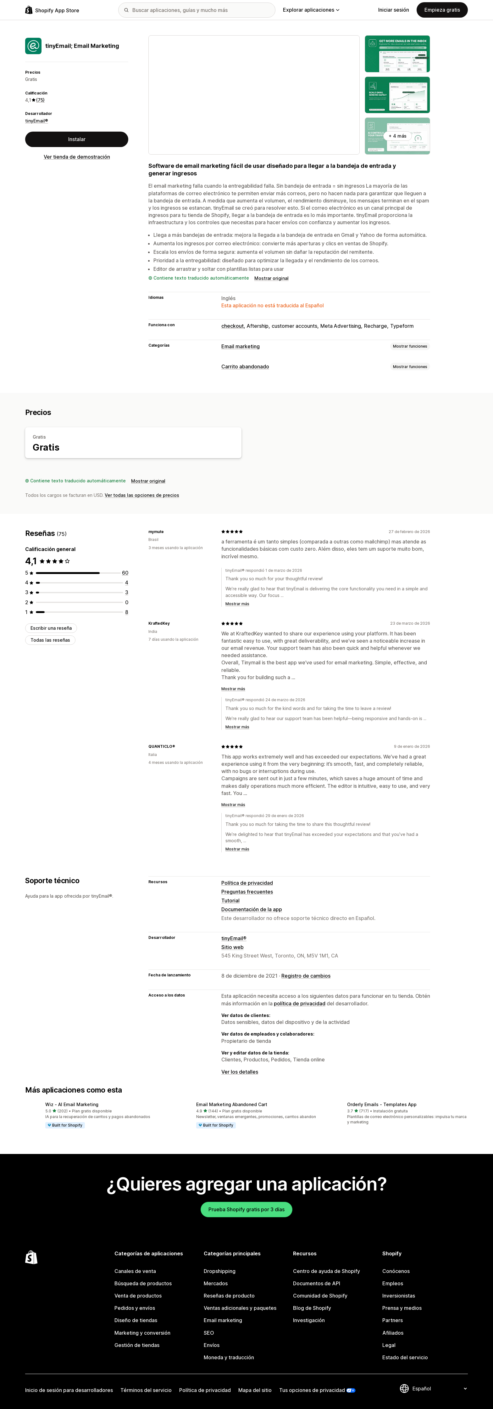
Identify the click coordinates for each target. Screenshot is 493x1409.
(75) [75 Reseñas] (40, 100)
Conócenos (396, 1271)
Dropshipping (219, 1271)
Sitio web (232, 947)
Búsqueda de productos (143, 1283)
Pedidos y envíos (134, 1308)
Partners (392, 1320)
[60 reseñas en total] (125, 573)
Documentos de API (316, 1283)
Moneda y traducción (229, 1357)
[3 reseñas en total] (126, 592)
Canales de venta (135, 1271)
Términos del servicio (146, 1390)
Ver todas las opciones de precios (142, 495)
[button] (95, 1115)
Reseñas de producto (229, 1296)
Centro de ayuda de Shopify (326, 1271)
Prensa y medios (402, 1308)
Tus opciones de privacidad (312, 1390)
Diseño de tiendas (135, 1320)
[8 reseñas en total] (126, 612)
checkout (232, 326)
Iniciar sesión (393, 10)
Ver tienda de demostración (77, 157)
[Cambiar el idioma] (439, 1388)
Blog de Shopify (312, 1308)
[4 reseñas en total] (126, 582)
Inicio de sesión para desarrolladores (69, 1390)
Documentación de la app (251, 909)
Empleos (392, 1283)
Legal (389, 1345)
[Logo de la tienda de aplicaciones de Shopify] (52, 10)
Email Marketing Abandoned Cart (231, 1104)
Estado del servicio (405, 1357)
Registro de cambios (305, 976)
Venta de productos (138, 1296)
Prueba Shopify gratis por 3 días (246, 1209)
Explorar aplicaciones (311, 10)
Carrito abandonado (245, 366)
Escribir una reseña (51, 628)
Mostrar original (271, 278)
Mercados (216, 1283)
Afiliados (392, 1333)
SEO (209, 1333)
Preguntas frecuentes (247, 892)
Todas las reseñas (50, 640)
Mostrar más (237, 603)
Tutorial (230, 900)
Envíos (211, 1345)
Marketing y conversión (142, 1333)
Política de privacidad (247, 883)
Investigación (309, 1320)
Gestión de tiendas (136, 1345)
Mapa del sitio (255, 1390)
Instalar (77, 139)
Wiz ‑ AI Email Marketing (71, 1104)
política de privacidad (299, 1003)
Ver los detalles (239, 1072)
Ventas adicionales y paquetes (240, 1308)
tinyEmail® (36, 120)
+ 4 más (398, 136)
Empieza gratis (442, 10)
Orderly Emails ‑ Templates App (382, 1104)
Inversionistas (398, 1296)
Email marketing (240, 346)
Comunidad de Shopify (320, 1296)
